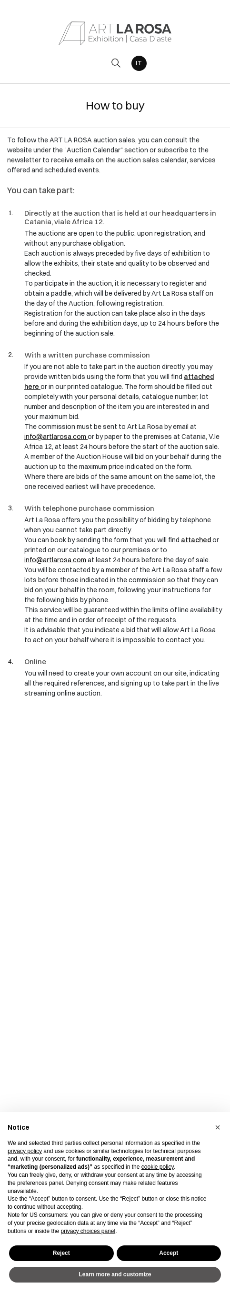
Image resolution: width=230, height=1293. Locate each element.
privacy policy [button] (25, 1151)
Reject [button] (61, 1253)
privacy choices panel (87, 1231)
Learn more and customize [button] (115, 1274)
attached (196, 540)
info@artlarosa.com (56, 436)
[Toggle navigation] (94, 63)
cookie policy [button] (157, 1167)
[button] (217, 1127)
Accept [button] (168, 1253)
